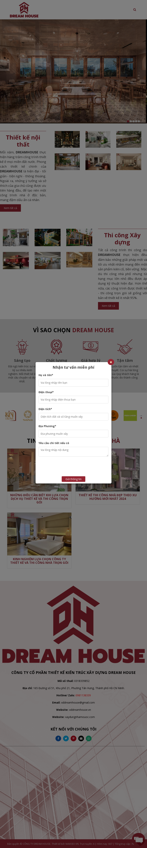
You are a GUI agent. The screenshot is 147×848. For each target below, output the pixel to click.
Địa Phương (47, 426)
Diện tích (45, 409)
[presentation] (79, 466)
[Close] (111, 362)
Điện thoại (46, 392)
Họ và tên (46, 375)
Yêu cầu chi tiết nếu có (54, 443)
